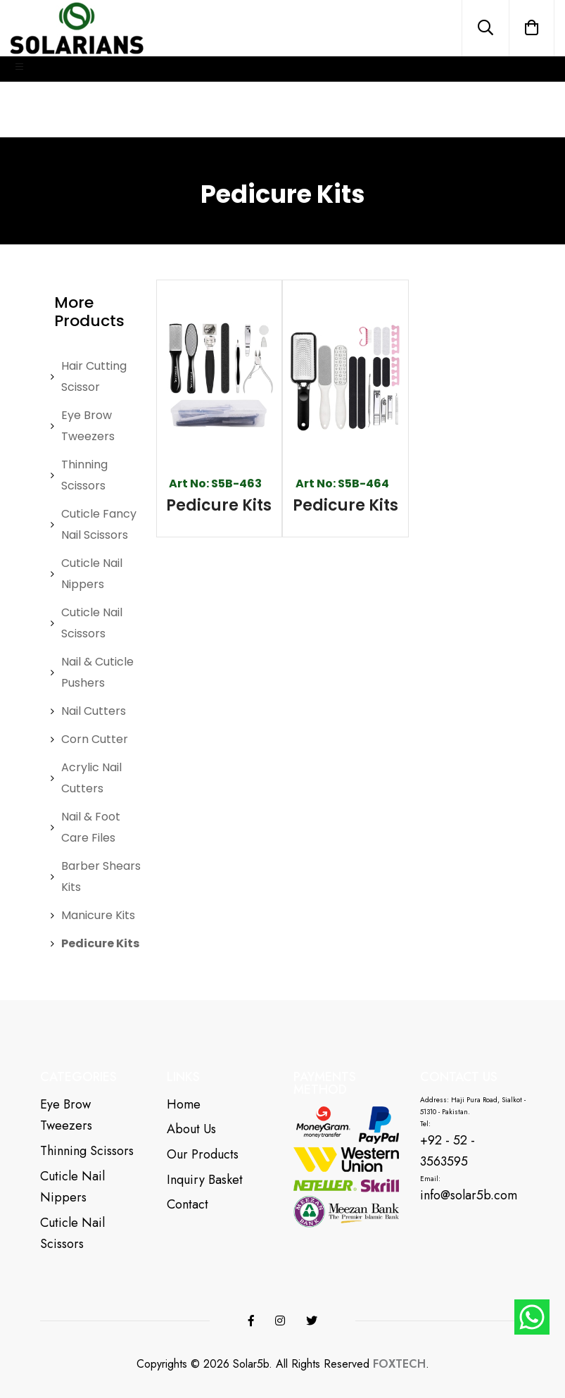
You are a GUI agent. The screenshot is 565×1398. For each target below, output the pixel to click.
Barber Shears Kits (101, 876)
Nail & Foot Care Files (90, 827)
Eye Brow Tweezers (88, 425)
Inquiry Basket (205, 1180)
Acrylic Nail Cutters (91, 778)
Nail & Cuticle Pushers (97, 672)
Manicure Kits (98, 915)
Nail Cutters (93, 711)
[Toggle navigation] (19, 69)
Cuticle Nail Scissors (91, 623)
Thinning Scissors (84, 475)
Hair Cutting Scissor (94, 376)
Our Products (203, 1154)
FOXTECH (399, 1364)
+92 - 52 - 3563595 (447, 1151)
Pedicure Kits (100, 943)
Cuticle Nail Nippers (91, 573)
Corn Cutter (94, 739)
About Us (191, 1129)
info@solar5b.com (468, 1195)
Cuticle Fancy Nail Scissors (99, 524)
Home (184, 1104)
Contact (187, 1204)
